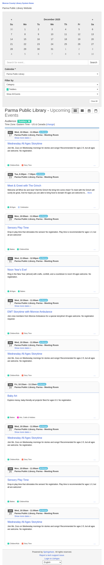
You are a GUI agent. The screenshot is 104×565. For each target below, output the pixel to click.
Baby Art (12, 395)
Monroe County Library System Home (18, 3)
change (50, 124)
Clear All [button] (94, 101)
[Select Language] (52, 562)
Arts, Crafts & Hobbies (27, 417)
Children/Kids (14, 165)
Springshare (48, 552)
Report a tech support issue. (52, 555)
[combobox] (52, 74)
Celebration (24, 207)
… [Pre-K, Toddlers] (94, 165)
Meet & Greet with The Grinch (24, 185)
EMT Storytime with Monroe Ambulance (29, 311)
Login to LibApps (52, 559)
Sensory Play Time (18, 227)
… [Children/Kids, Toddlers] (94, 417)
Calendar (10, 69)
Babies (12, 249)
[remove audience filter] (24, 121)
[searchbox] (46, 62)
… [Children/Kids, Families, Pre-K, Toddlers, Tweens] (94, 291)
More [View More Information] (89, 193)
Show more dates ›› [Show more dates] (22, 138)
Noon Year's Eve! (17, 269)
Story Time (28, 165)
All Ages (13, 207)
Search (93, 62)
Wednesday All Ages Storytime (24, 143)
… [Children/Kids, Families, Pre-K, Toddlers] (94, 207)
